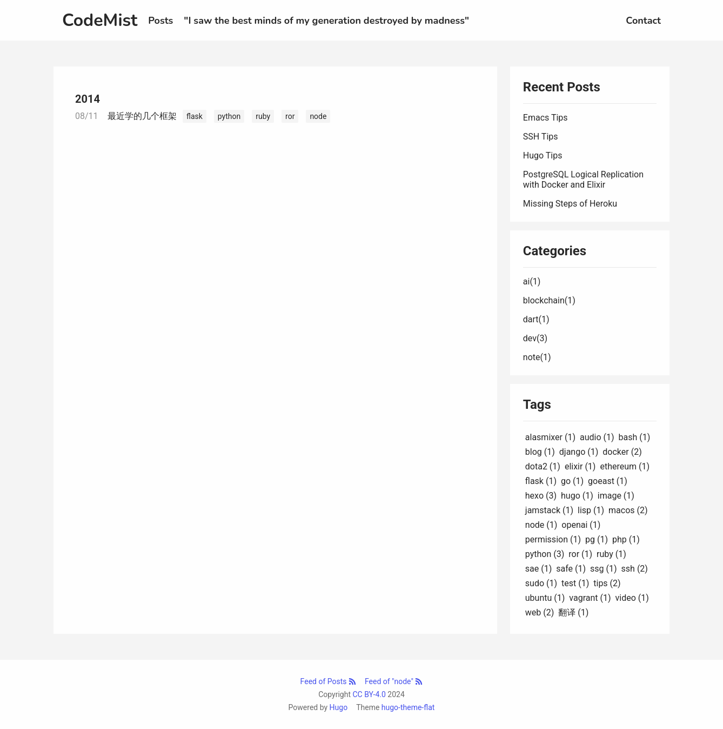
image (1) (616, 496)
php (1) (626, 539)
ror (289, 116)
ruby (263, 116)
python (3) (544, 554)
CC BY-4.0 (368, 694)
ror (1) (580, 554)
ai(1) (532, 281)
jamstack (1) (549, 510)
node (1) (541, 525)
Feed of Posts (328, 681)
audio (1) (597, 437)
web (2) (539, 612)
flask (194, 116)
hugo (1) (577, 496)
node (318, 116)
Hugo (339, 707)
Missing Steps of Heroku (570, 203)
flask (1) (541, 481)
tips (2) (606, 583)
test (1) (575, 583)
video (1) (632, 598)
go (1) (572, 481)
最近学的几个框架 (142, 116)
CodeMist (99, 20)
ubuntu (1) (545, 598)
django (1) (579, 452)
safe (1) (571, 569)
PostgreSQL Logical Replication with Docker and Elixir (583, 179)
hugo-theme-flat (408, 707)
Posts (160, 20)
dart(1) (536, 319)
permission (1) (553, 539)
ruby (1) (611, 554)
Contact (643, 20)
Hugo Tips (543, 155)
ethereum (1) (625, 466)
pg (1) (596, 539)
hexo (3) (541, 496)
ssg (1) (603, 569)
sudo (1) (541, 583)
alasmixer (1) (550, 437)
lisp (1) (591, 510)
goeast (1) (607, 481)
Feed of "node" (394, 681)
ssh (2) (634, 569)
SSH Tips (540, 136)
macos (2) (628, 510)
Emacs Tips (545, 117)
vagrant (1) (590, 598)
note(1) (537, 357)
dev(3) (535, 338)
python (229, 116)
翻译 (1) (573, 612)
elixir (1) (580, 466)
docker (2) (621, 452)
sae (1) (538, 569)
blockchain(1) (549, 300)
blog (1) (540, 452)
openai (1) (580, 525)
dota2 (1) (542, 466)
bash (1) (635, 437)
